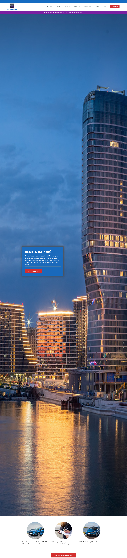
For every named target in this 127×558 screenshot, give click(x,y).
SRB (105, 6)
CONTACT (98, 6)
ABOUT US (77, 6)
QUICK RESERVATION (63, 555)
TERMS (59, 6)
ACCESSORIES (88, 6)
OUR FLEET (50, 6)
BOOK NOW (115, 6)
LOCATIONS (67, 6)
